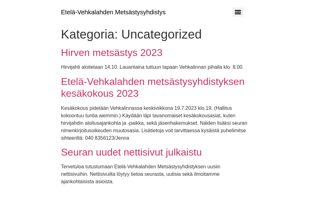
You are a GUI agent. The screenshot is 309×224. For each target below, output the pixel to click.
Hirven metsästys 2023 (111, 52)
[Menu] (238, 12)
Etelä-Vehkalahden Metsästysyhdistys (113, 12)
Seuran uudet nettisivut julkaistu (131, 152)
